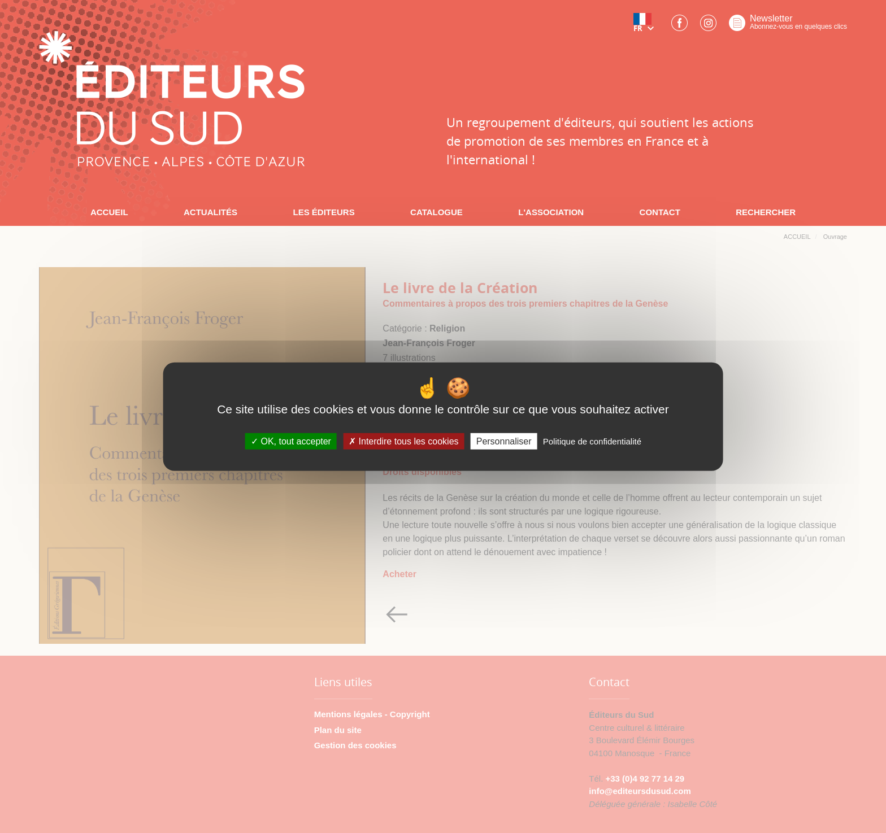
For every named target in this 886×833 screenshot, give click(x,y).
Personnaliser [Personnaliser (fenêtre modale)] (504, 441)
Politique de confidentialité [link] (592, 441)
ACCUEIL (109, 212)
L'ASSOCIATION (551, 212)
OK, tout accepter (291, 441)
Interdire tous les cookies (403, 441)
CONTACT (660, 212)
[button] (645, 26)
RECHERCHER (766, 212)
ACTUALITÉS (210, 212)
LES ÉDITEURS (323, 212)
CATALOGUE (436, 212)
